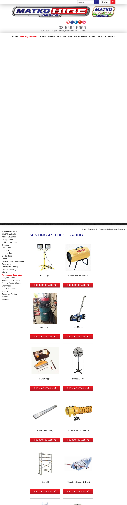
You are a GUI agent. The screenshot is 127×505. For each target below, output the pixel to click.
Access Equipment (9, 54)
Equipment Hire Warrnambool (9, 50)
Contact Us (7, 476)
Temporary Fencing (9, 111)
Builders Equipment (9, 59)
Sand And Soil (64, 36)
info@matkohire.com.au (39, 470)
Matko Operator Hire (13, 469)
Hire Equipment (28, 36)
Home (15, 36)
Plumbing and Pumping (11, 98)
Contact (110, 36)
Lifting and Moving (9, 87)
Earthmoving (7, 70)
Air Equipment (7, 57)
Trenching (6, 117)
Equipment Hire (9, 465)
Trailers (5, 114)
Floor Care (6, 76)
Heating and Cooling (10, 84)
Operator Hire (47, 36)
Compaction (6, 65)
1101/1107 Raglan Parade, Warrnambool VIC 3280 (63, 31)
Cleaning (5, 62)
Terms (100, 36)
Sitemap (52, 502)
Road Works (6, 108)
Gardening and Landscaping (13, 78)
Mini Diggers (7, 89)
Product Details (45, 102)
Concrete (5, 68)
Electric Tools (7, 73)
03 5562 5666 (69, 27)
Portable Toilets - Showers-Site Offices (12, 101)
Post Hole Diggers (9, 106)
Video (92, 36)
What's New (80, 36)
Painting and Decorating (12, 92)
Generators (6, 81)
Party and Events (8, 95)
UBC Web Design (68, 502)
